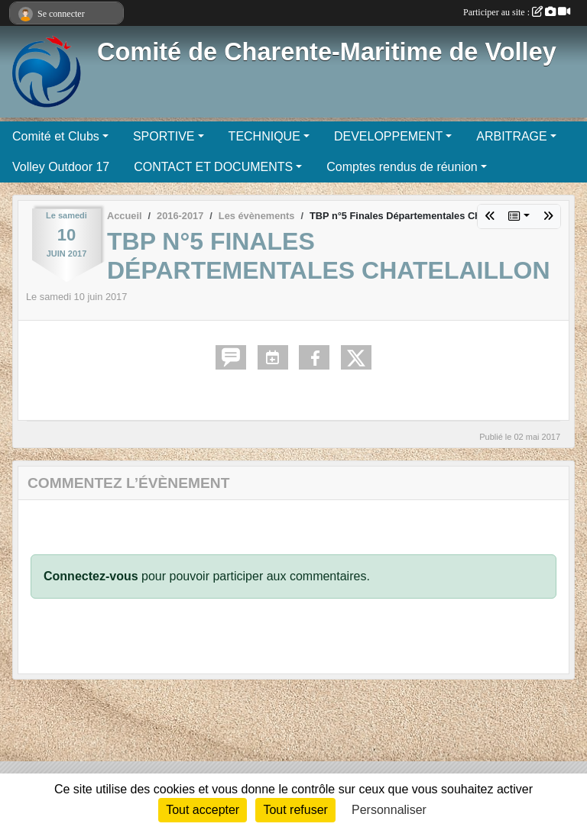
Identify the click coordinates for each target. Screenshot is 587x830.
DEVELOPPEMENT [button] (388, 136)
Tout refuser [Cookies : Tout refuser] (295, 809)
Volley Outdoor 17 (60, 166)
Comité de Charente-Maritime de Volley (326, 52)
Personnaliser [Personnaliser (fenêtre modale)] (389, 809)
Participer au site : (516, 12)
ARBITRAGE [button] (511, 136)
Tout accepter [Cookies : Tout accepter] (202, 809)
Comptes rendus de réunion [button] (401, 166)
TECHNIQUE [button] (264, 136)
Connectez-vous (91, 576)
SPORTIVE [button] (164, 136)
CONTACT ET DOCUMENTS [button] (213, 166)
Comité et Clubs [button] (55, 136)
